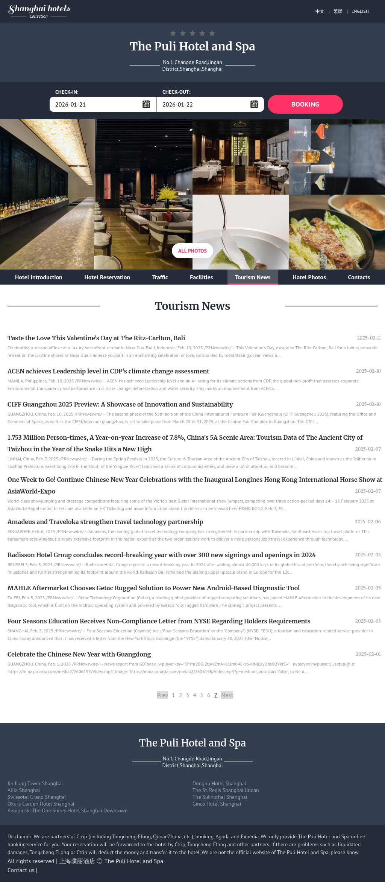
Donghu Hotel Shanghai (219, 783)
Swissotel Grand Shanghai (37, 797)
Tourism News (253, 277)
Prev (162, 695)
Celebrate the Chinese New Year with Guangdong (79, 654)
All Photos (192, 250)
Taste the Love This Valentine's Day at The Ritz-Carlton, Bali (96, 338)
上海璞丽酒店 (77, 861)
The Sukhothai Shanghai (219, 797)
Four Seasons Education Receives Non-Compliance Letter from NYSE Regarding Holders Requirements (159, 621)
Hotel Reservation (107, 277)
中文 (319, 11)
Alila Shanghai (24, 790)
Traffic (160, 277)
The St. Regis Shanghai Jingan (225, 790)
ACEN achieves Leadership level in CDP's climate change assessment (108, 371)
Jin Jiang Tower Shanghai (35, 783)
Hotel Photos (309, 277)
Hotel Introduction (38, 277)
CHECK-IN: (67, 91)
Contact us (21, 870)
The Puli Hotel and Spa (134, 861)
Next (227, 695)
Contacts (359, 277)
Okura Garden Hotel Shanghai (41, 803)
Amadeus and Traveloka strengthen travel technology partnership (105, 522)
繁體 (338, 11)
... (146, 104)
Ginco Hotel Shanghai (216, 803)
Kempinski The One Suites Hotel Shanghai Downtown (68, 810)
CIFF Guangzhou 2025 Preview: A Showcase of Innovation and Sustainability (120, 404)
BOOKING (305, 104)
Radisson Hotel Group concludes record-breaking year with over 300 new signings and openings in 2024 (162, 555)
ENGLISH (360, 11)
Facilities (201, 277)
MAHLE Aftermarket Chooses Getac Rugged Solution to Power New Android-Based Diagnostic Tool (154, 588)
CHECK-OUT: (176, 91)
